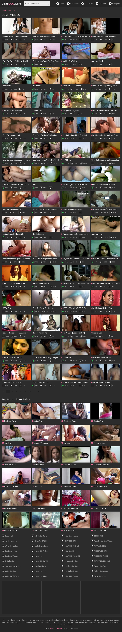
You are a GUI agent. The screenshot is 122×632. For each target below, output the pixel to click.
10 (29, 391)
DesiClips (11, 3)
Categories (114, 3)
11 (34, 391)
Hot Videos (73, 3)
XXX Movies (87, 3)
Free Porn (101, 3)
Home (60, 3)
